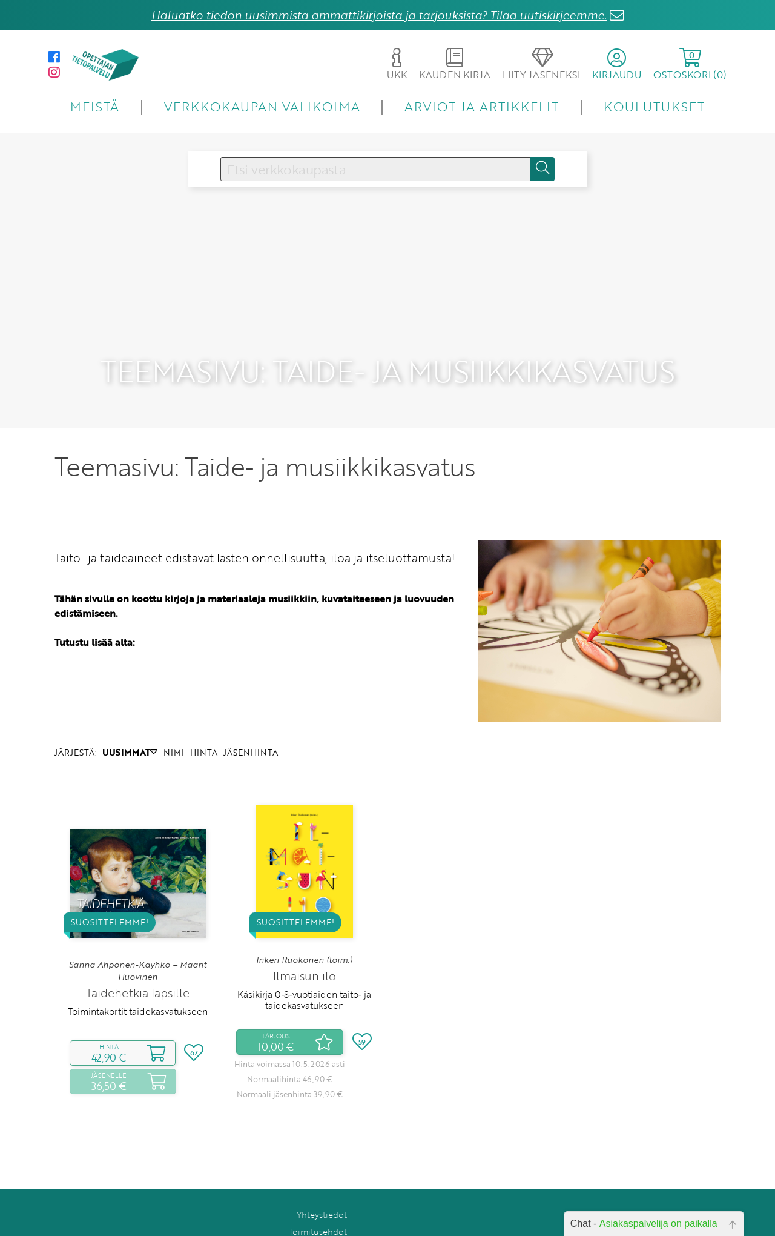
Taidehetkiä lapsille (138, 964)
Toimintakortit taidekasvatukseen (138, 982)
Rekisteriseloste (316, 1219)
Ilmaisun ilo (304, 947)
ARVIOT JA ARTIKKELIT (481, 106)
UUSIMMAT (129, 723)
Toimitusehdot (318, 1202)
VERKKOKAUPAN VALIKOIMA (262, 106)
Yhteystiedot (322, 1185)
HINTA (203, 723)
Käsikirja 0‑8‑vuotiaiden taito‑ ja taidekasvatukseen (304, 971)
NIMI (173, 723)
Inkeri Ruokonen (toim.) (304, 931)
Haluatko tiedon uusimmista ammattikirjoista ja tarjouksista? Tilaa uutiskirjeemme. (379, 15)
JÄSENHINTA (250, 723)
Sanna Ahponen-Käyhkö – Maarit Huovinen (137, 941)
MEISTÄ (94, 106)
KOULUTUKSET (654, 106)
